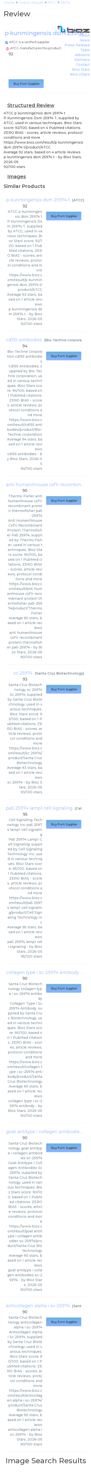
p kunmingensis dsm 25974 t (38, 200)
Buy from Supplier (26, 84)
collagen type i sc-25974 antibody (42, 972)
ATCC (78, 200)
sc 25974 (23, 673)
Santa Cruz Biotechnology (59, 673)
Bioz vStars (80, 74)
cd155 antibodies (24, 340)
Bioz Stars (81, 69)
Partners (82, 60)
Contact (83, 64)
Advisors (82, 55)
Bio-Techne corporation (67, 340)
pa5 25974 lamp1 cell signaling (39, 808)
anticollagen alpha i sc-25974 (38, 1305)
